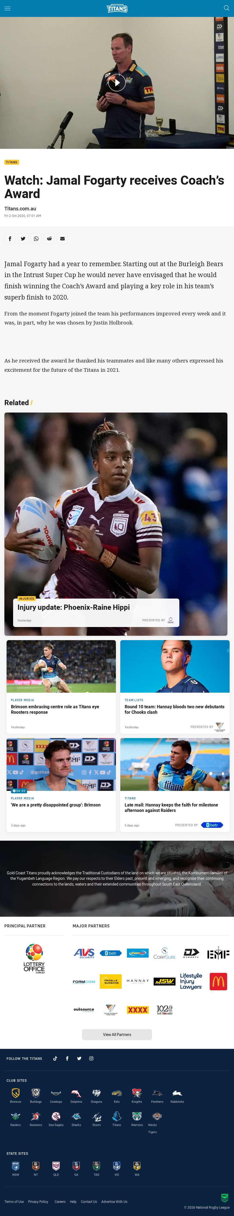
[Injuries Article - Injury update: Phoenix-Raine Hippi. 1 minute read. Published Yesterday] (115, 524)
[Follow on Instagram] (91, 1058)
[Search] (227, 8)
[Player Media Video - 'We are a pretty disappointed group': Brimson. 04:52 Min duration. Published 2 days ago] (61, 785)
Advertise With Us (114, 1201)
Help (73, 1201)
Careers (60, 1201)
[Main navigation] (7, 8)
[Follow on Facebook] (67, 1058)
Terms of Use (14, 1201)
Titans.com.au (20, 208)
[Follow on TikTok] (55, 1058)
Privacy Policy (38, 1201)
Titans (11, 162)
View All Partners (117, 1034)
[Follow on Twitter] (79, 1058)
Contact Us (89, 1201)
